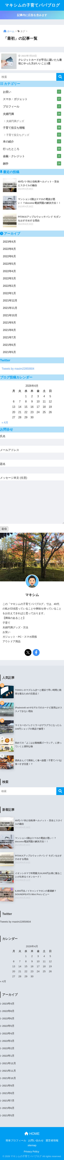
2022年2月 (9, 285)
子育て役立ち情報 (32, 127)
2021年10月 (10, 315)
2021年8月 (9, 330)
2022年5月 (9, 263)
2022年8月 (9, 248)
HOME (32, 1133)
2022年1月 (9, 293)
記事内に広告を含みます (32, 15)
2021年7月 (9, 337)
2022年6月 (9, 256)
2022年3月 (9, 278)
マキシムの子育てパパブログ (32, 5)
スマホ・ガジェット (32, 99)
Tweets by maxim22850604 (18, 368)
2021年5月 (9, 352)
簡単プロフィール (16, 1140)
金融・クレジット (32, 156)
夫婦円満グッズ (33, 121)
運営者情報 (52, 1140)
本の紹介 (32, 141)
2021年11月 (10, 307)
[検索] (60, 77)
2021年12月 (10, 300)
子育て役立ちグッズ (33, 135)
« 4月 (5, 422)
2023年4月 (9, 241)
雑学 (32, 163)
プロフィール (32, 106)
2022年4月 (9, 271)
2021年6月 (9, 344)
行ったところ (32, 149)
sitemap (32, 1145)
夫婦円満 (32, 114)
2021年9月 (9, 322)
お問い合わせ (36, 1140)
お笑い (32, 92)
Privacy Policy (31, 1151)
